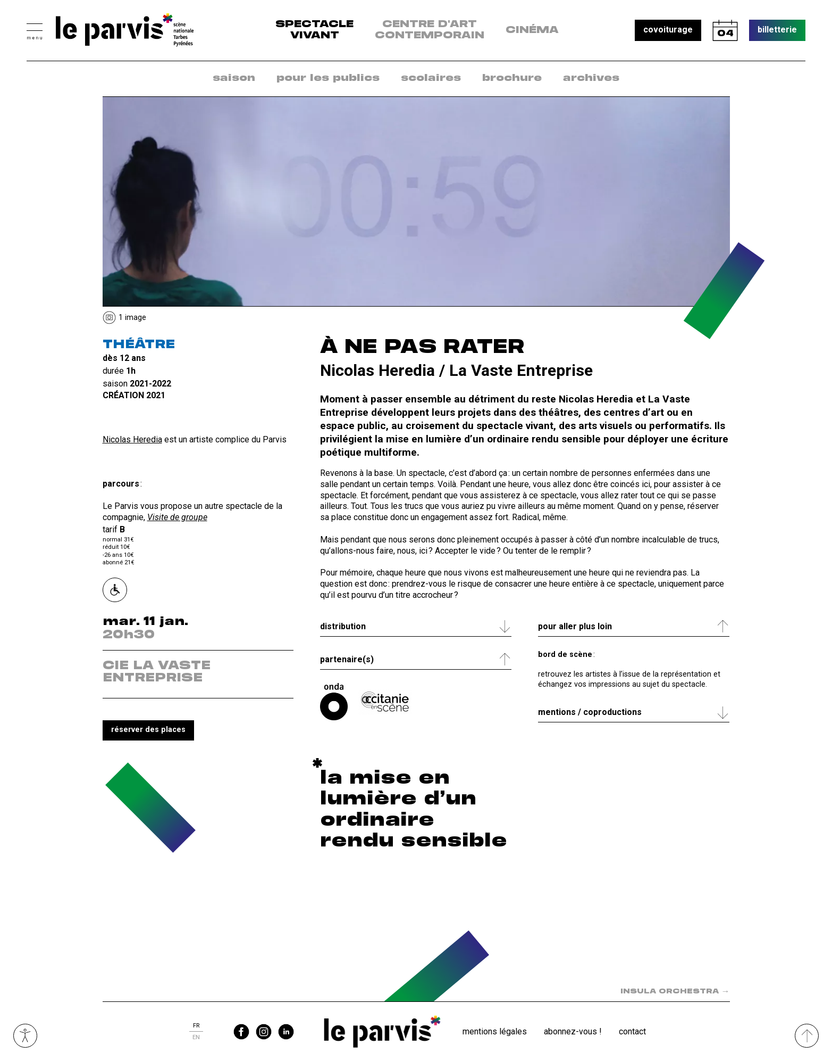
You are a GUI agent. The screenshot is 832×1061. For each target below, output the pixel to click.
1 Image (132, 317)
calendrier (725, 30)
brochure (512, 78)
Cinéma (532, 30)
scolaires (431, 78)
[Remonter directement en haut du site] (807, 1036)
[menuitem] (234, 78)
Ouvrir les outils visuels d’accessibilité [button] (25, 1036)
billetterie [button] (777, 29)
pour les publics (328, 78)
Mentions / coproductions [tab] (590, 712)
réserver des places (148, 729)
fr (196, 1025)
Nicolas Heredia (132, 439)
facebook (241, 1032)
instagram (264, 1032)
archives (591, 78)
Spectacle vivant (314, 30)
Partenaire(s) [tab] (347, 659)
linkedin (286, 1032)
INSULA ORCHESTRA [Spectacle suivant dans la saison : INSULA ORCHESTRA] (675, 991)
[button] (35, 30)
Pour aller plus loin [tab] (575, 626)
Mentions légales (495, 1031)
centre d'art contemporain (429, 30)
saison (234, 78)
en (196, 1037)
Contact (632, 1031)
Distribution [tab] (343, 626)
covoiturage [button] (668, 29)
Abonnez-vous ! (573, 1031)
